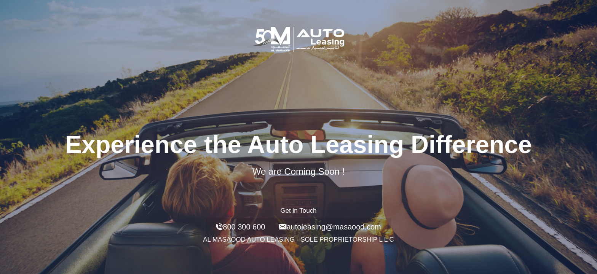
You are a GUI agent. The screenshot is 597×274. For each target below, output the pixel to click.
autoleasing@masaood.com (330, 227)
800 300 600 (240, 227)
